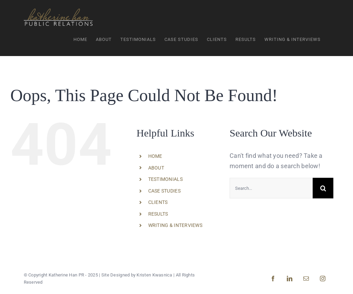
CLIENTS (158, 202)
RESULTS (158, 214)
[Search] (323, 188)
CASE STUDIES (164, 191)
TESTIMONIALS (165, 179)
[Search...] (271, 188)
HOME (155, 156)
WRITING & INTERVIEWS (175, 225)
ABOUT (156, 167)
